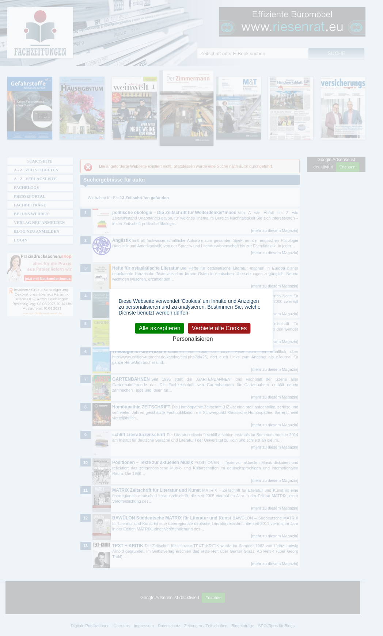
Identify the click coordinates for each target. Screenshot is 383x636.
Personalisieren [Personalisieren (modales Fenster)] (192, 339)
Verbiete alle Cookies (219, 328)
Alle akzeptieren (160, 328)
